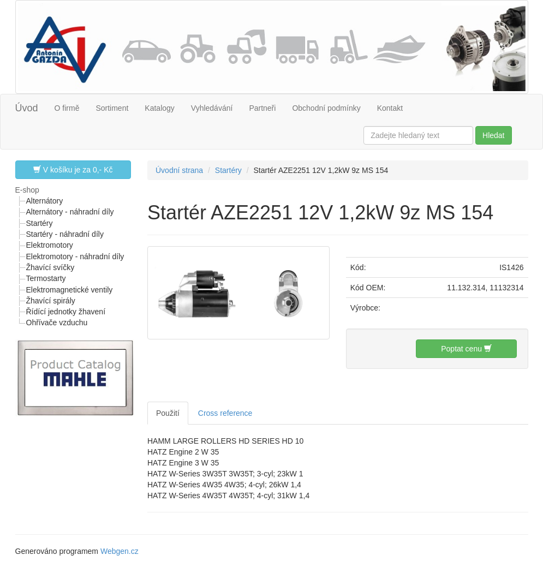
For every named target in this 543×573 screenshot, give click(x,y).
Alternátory (44, 200)
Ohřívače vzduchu (57, 322)
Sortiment (112, 108)
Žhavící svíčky (50, 267)
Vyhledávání (212, 108)
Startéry (39, 223)
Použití (168, 413)
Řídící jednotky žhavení (66, 311)
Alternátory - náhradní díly (70, 211)
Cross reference (225, 413)
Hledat (493, 135)
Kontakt (390, 108)
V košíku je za (73, 169)
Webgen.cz (119, 551)
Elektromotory (49, 245)
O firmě (67, 108)
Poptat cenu (466, 348)
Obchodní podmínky (326, 108)
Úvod (26, 108)
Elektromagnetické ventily (69, 289)
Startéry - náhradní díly (65, 234)
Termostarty (46, 278)
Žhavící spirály (50, 300)
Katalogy (159, 108)
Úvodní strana (179, 170)
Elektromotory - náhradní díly (75, 256)
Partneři (262, 108)
